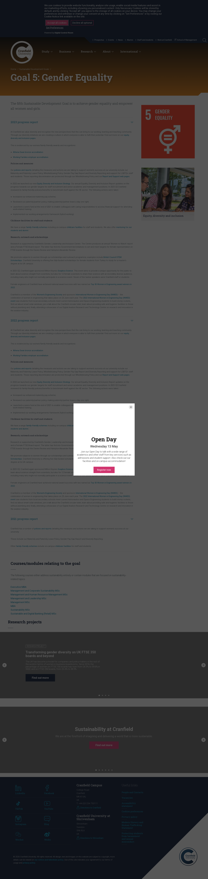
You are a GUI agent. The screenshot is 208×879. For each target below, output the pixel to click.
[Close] (131, 407)
